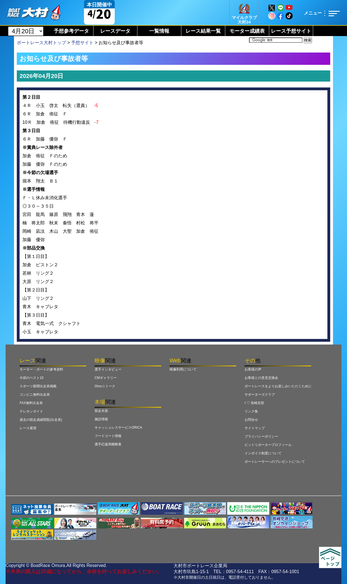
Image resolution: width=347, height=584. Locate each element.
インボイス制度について (263, 453)
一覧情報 (159, 31)
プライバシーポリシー (261, 436)
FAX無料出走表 (31, 403)
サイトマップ (255, 428)
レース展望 (28, 428)
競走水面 (101, 411)
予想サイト (82, 42)
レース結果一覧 (203, 31)
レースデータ (115, 31)
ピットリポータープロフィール (268, 445)
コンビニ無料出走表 (35, 395)
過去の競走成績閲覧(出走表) (41, 420)
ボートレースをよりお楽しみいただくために (278, 386)
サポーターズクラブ (260, 395)
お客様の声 (253, 369)
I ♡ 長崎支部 (254, 403)
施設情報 (101, 419)
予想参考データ (71, 31)
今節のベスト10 (31, 378)
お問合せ (251, 420)
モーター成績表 (247, 31)
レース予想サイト (291, 31)
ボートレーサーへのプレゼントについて (275, 462)
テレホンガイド (31, 411)
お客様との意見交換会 (261, 378)
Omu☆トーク (105, 386)
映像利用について (183, 369)
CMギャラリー (106, 378)
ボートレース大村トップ (41, 42)
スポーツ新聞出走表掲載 (38, 386)
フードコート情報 (108, 436)
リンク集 (251, 411)
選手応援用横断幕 (108, 444)
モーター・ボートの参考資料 (41, 369)
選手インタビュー (108, 369)
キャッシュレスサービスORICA (118, 427)
